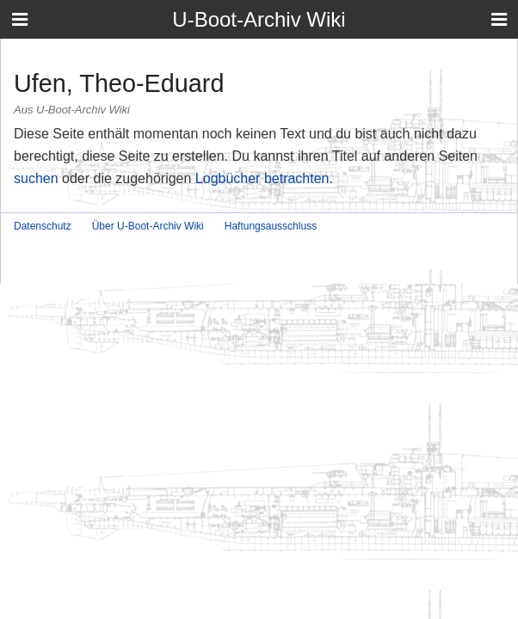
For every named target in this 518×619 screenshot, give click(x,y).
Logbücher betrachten (262, 178)
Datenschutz (42, 226)
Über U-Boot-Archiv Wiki (148, 226)
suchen (36, 178)
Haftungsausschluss (271, 226)
